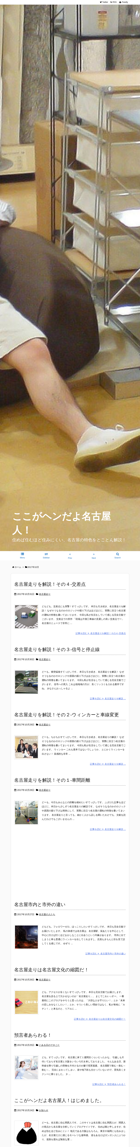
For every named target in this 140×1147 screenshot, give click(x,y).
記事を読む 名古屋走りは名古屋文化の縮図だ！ (100, 1027)
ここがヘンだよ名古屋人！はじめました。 (59, 1109)
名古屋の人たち (47, 919)
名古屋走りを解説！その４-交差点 (50, 584)
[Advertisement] (70, 870)
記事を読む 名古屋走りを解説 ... (108, 701)
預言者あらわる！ (33, 1043)
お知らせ (43, 1119)
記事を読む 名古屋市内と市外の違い (106, 960)
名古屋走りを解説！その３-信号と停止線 (57, 650)
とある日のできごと (49, 1053)
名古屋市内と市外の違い (40, 909)
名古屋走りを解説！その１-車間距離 (52, 784)
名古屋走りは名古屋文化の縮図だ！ (51, 976)
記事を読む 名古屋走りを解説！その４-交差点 (101, 634)
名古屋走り (45, 594)
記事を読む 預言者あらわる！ (109, 1093)
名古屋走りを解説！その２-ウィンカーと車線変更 (66, 717)
